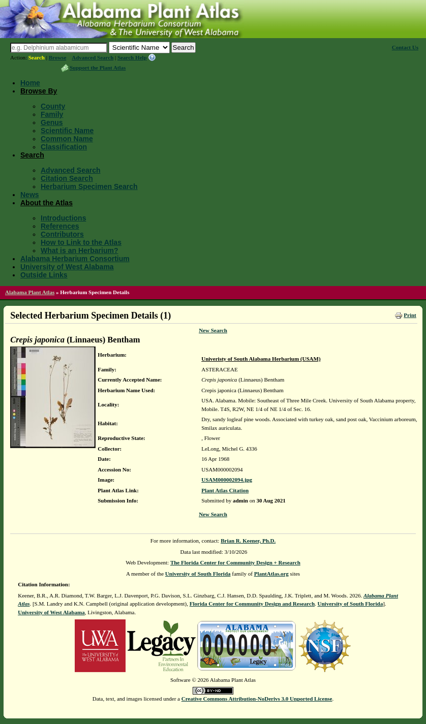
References (60, 226)
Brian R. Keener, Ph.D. (248, 541)
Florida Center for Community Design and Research (252, 604)
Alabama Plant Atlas (29, 292)
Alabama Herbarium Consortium (75, 259)
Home (30, 83)
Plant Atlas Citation (225, 490)
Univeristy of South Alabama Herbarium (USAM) (260, 359)
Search (36, 57)
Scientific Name (67, 131)
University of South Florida (198, 574)
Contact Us (405, 47)
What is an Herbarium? (79, 250)
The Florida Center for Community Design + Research (235, 562)
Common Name (67, 139)
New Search (213, 330)
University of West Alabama (67, 267)
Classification (64, 147)
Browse (58, 57)
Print (410, 315)
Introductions (63, 218)
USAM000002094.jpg (226, 480)
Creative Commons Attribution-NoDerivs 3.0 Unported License (256, 699)
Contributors (62, 234)
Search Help (132, 57)
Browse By (38, 91)
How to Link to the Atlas (81, 242)
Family (52, 114)
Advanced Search (92, 57)
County (53, 106)
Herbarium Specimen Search (89, 186)
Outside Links (44, 275)
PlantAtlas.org (271, 574)
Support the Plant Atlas (98, 68)
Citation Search (67, 178)
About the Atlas (46, 203)
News (29, 195)
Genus (52, 122)
